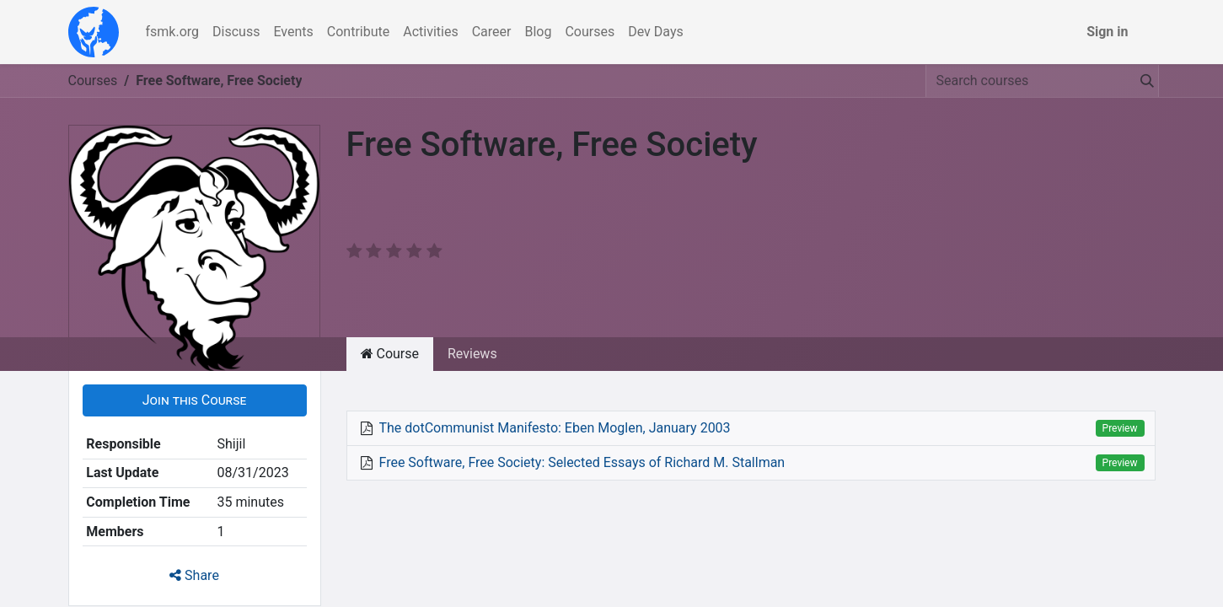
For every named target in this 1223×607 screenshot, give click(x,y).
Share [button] (194, 575)
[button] (195, 400)
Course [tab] (390, 354)
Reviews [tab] (472, 354)
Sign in (1107, 32)
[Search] (1143, 81)
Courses (93, 81)
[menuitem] (173, 32)
